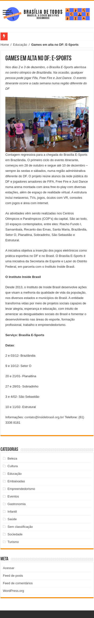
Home (4, 44)
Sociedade (15, 534)
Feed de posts (13, 575)
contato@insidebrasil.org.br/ (44, 417)
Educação (20, 44)
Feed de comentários (18, 583)
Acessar (8, 568)
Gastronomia (17, 504)
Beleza (12, 458)
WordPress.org (13, 591)
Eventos (13, 496)
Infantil (12, 511)
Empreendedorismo (21, 489)
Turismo (13, 542)
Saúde (12, 519)
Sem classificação (20, 527)
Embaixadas (16, 481)
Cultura (13, 466)
